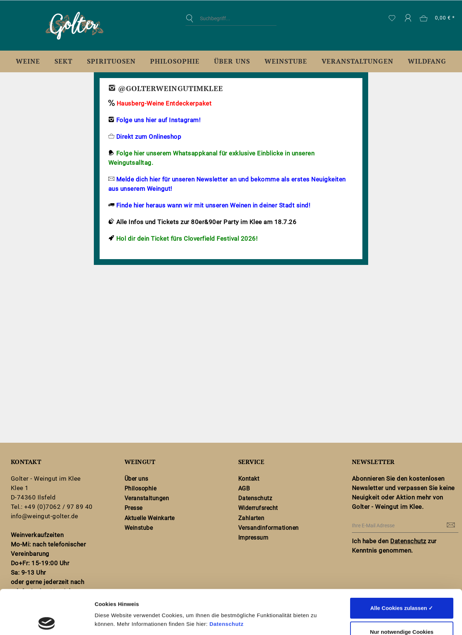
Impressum (253, 537)
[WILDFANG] (427, 61)
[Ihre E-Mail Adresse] (405, 526)
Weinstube (139, 527)
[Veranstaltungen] (357, 61)
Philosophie (140, 488)
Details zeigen (384, 621)
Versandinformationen (268, 527)
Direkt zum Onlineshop (148, 136)
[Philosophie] (175, 61)
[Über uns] (232, 61)
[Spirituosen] (111, 61)
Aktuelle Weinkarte (150, 518)
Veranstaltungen (147, 498)
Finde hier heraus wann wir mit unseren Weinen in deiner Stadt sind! (213, 205)
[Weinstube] (285, 61)
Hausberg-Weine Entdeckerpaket (164, 103)
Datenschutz (226, 579)
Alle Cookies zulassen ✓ (401, 564)
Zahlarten (251, 518)
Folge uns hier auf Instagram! (158, 120)
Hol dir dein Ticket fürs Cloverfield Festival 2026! (186, 238)
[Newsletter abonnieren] (451, 525)
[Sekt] (63, 61)
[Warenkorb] (437, 18)
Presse (134, 508)
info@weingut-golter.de (44, 516)
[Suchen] (191, 18)
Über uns (136, 478)
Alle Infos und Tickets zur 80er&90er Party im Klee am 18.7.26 (206, 222)
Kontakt (248, 478)
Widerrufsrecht (258, 508)
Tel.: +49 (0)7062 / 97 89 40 (52, 506)
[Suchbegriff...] (231, 18)
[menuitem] (231, 24)
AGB (244, 488)
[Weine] (28, 61)
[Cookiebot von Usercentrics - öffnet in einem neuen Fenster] (46, 620)
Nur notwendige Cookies (401, 587)
